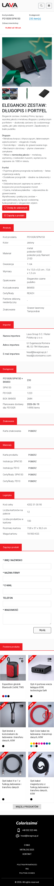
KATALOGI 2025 (27, 850)
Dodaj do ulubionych (15, 207)
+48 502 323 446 (27, 830)
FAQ (27, 869)
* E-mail (7, 585)
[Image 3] (27, 94)
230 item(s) (35, 18)
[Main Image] (27, 62)
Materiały (7, 445)
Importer (7, 325)
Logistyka (7, 495)
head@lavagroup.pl (27, 836)
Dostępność (8, 369)
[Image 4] (44, 94)
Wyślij (42, 630)
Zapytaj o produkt (14, 215)
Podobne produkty (11, 647)
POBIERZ (32, 431)
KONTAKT (27, 854)
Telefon (8, 598)
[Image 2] (10, 94)
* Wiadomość (10, 610)
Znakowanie (8, 421)
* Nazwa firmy (11, 572)
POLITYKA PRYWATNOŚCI (27, 865)
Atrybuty (7, 228)
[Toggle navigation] (49, 5)
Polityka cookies (27, 873)
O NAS (27, 845)
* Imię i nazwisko (12, 560)
